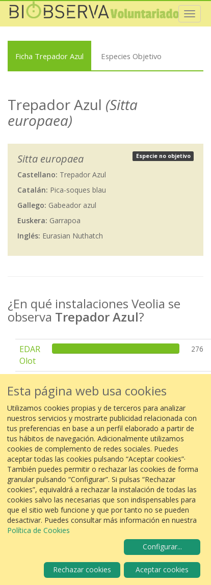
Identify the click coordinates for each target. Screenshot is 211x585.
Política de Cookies (38, 530)
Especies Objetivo (131, 56)
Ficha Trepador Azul (49, 56)
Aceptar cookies (162, 569)
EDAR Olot (29, 354)
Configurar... (162, 546)
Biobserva (94, 13)
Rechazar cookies (82, 569)
